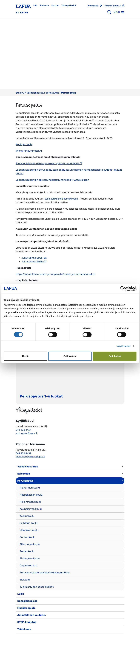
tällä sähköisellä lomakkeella (61, 198)
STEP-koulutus (26, 622)
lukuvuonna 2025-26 (34, 257)
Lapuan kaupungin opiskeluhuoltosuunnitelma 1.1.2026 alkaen (52, 179)
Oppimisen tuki (28, 565)
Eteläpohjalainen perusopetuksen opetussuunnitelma (47, 163)
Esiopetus (23, 473)
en (26, 12)
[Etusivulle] (23, 5)
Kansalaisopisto (27, 600)
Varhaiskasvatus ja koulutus (42, 92)
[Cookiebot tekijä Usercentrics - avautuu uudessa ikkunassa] (122, 288)
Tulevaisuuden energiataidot (37, 586)
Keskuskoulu (27, 515)
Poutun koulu (27, 537)
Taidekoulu (24, 629)
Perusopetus (25, 480)
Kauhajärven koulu (31, 508)
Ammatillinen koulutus (31, 615)
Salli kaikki (115, 356)
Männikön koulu (29, 530)
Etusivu (20, 92)
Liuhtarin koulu (28, 523)
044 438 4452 (23, 453)
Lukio (20, 593)
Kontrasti (93, 5)
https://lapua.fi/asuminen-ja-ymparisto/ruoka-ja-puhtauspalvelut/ (56, 274)
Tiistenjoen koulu (30, 558)
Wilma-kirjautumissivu (29, 150)
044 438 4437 (23, 430)
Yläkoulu (25, 579)
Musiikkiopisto (26, 607)
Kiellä (25, 356)
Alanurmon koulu (30, 487)
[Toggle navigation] (20, 636)
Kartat (55, 5)
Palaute (44, 5)
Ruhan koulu (27, 551)
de (22, 12)
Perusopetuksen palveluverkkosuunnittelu (45, 572)
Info (35, 5)
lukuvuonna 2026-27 (34, 261)
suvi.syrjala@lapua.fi (26, 433)
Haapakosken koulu (31, 494)
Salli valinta (70, 356)
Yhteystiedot (68, 5)
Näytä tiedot (123, 346)
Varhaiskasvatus (27, 466)
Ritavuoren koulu (30, 544)
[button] (117, 12)
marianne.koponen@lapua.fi (30, 456)
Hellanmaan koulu (30, 501)
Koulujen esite (24, 144)
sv (17, 12)
